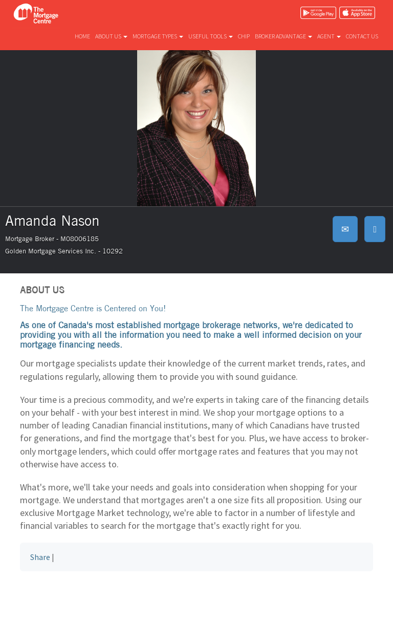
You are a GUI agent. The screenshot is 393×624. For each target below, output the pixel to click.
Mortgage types (158, 36)
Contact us (362, 36)
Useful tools (210, 36)
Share (40, 557)
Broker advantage (283, 36)
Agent (329, 36)
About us (111, 36)
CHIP (244, 36)
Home (82, 36)
